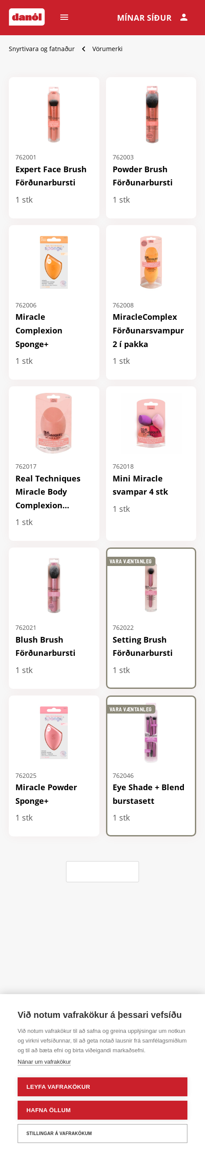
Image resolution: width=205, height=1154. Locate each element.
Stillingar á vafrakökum (59, 1133)
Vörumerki (107, 48)
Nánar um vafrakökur (44, 1061)
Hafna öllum (48, 1110)
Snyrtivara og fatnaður (42, 48)
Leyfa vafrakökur (58, 1087)
